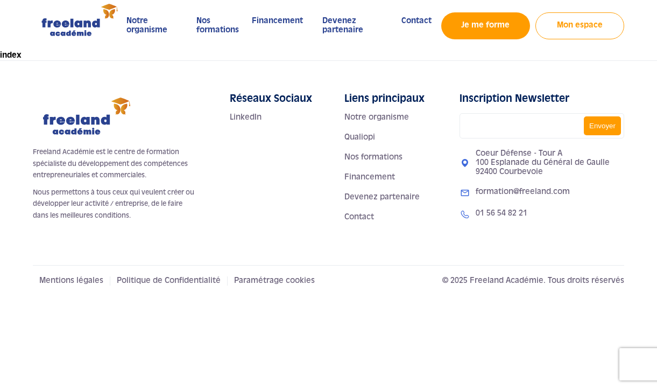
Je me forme (485, 25)
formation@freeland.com (523, 192)
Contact (416, 21)
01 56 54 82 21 (501, 213)
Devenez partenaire (382, 197)
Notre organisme (376, 117)
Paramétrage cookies (274, 281)
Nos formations (373, 157)
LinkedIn (246, 117)
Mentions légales (71, 281)
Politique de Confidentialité (169, 281)
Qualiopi (359, 137)
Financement (277, 21)
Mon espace (580, 25)
